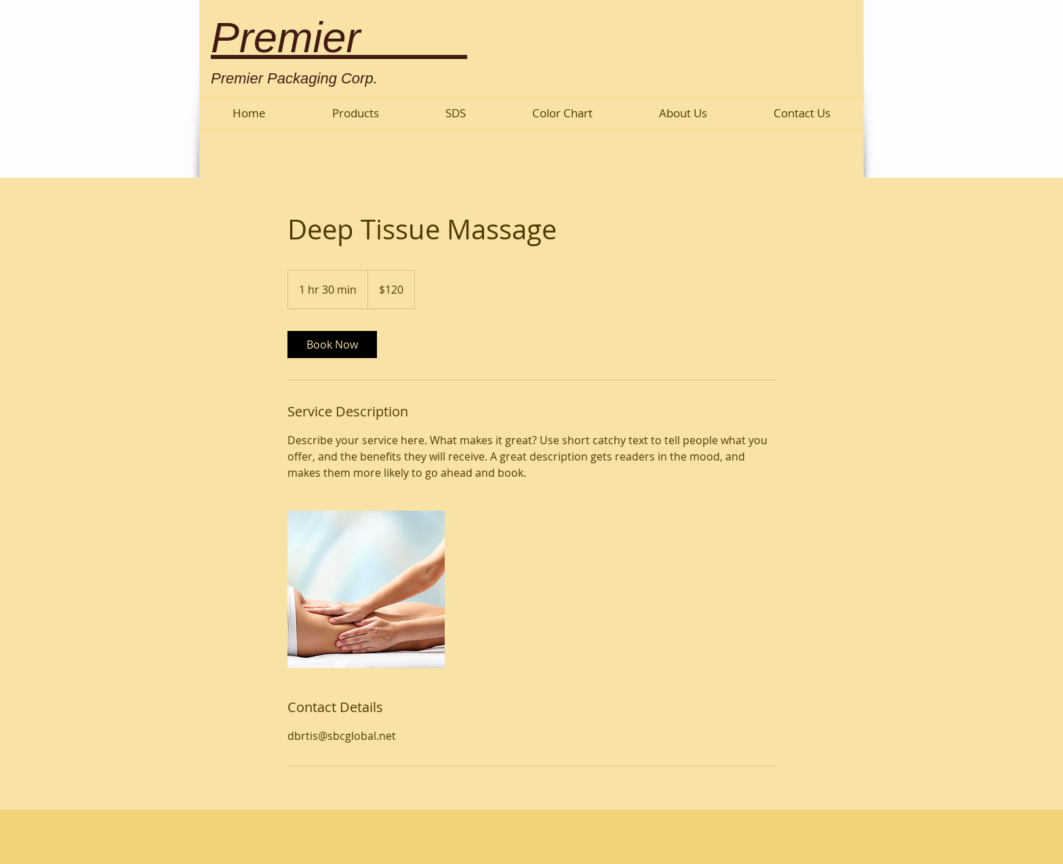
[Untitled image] (366, 589)
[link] (332, 344)
